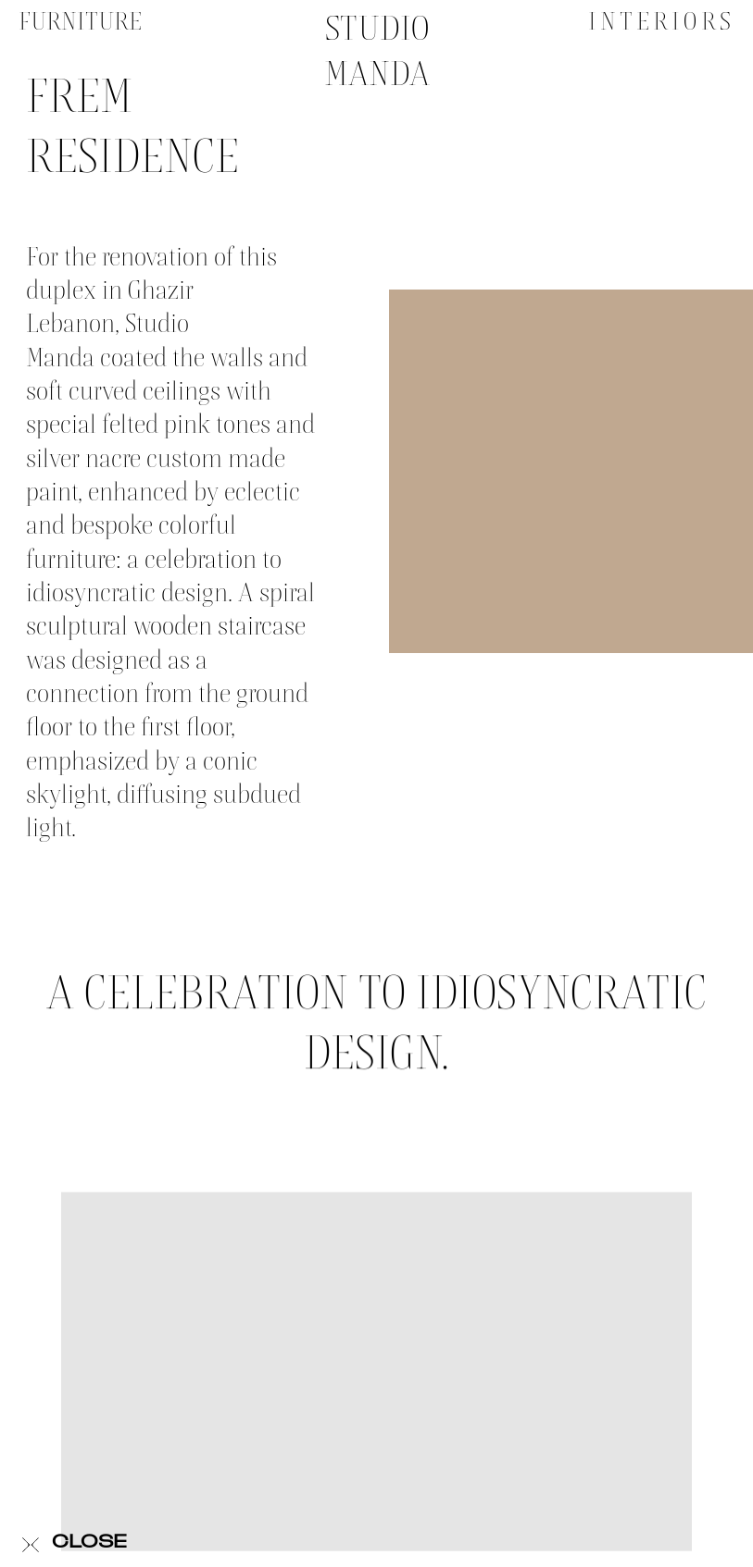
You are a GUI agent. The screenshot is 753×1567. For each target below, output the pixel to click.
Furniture (80, 21)
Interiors (661, 21)
